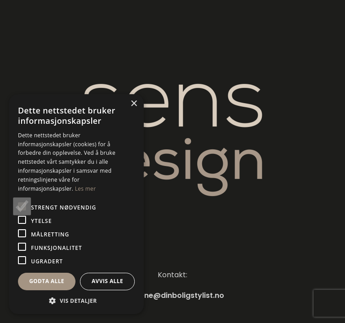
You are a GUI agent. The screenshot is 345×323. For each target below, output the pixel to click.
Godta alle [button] (46, 281)
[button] (76, 300)
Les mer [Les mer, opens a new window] (85, 188)
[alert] (76, 204)
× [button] (133, 103)
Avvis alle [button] (107, 281)
